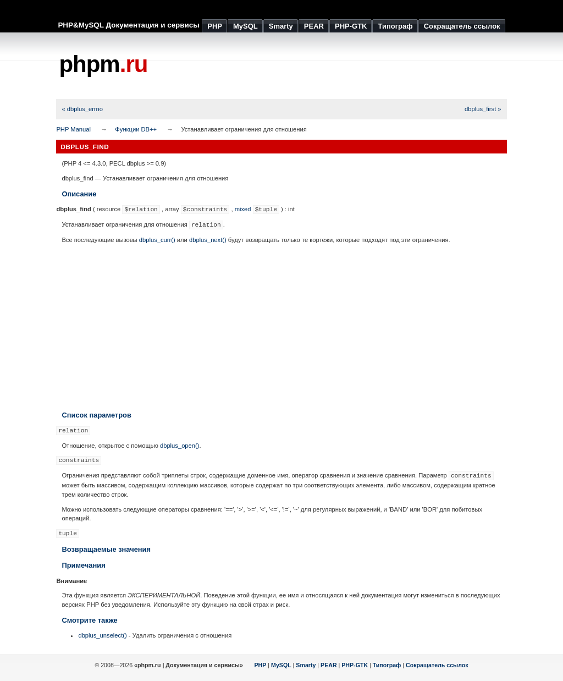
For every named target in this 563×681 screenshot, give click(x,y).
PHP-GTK (354, 665)
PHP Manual (73, 129)
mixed (243, 209)
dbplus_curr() (157, 240)
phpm (103, 64)
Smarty (306, 665)
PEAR (329, 665)
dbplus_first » (483, 109)
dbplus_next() (208, 240)
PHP (261, 665)
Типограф (387, 665)
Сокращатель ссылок (437, 665)
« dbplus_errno (82, 109)
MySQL (281, 665)
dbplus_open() (180, 445)
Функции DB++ (136, 129)
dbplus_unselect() (102, 635)
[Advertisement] (307, 66)
